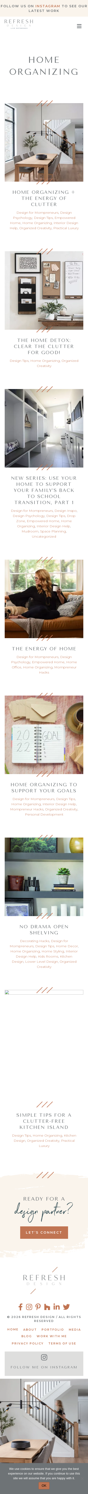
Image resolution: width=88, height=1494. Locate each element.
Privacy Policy (28, 1343)
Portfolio (53, 1329)
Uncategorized (44, 536)
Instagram (47, 6)
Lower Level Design (41, 961)
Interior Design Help (53, 526)
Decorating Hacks (34, 941)
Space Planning (53, 531)
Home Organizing (37, 223)
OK (44, 1485)
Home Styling (53, 951)
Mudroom (30, 531)
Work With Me (52, 1336)
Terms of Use (62, 1343)
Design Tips (43, 218)
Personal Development (44, 814)
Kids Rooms (48, 956)
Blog (26, 1336)
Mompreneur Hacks (26, 809)
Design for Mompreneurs (37, 212)
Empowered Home (43, 521)
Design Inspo (65, 511)
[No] (82, 1478)
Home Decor (67, 946)
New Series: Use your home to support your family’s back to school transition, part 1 (44, 490)
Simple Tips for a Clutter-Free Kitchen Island (44, 1121)
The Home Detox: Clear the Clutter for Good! (44, 346)
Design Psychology (29, 516)
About (30, 1329)
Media (75, 1329)
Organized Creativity (35, 228)
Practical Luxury (66, 228)
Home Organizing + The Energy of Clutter (44, 198)
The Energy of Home (44, 649)
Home (13, 1329)
